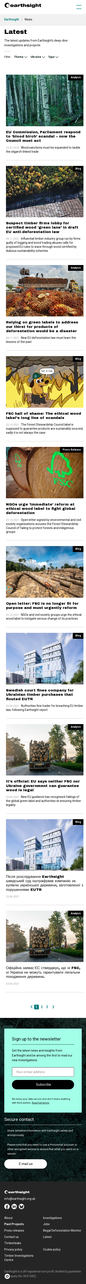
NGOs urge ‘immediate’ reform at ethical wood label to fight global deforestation (40, 493)
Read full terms (40, 1102)
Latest (47, 1237)
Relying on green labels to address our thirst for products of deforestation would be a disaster (42, 319)
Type (51, 56)
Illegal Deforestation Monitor (62, 1230)
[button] (8, 1276)
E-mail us (26, 1164)
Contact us (11, 1237)
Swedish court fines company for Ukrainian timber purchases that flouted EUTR (40, 679)
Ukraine (36, 56)
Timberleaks (12, 1243)
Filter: (7, 56)
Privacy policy (13, 1249)
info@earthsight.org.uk (19, 1198)
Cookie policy (52, 1249)
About (8, 1218)
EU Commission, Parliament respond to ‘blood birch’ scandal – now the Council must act (43, 136)
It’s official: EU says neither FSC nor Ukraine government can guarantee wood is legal (43, 766)
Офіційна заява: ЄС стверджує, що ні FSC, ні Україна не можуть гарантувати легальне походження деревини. (43, 945)
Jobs (46, 1224)
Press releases (14, 1230)
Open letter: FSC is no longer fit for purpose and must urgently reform (42, 586)
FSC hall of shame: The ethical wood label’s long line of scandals (43, 404)
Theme (18, 56)
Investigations (52, 1218)
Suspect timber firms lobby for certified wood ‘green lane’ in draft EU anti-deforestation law (42, 223)
